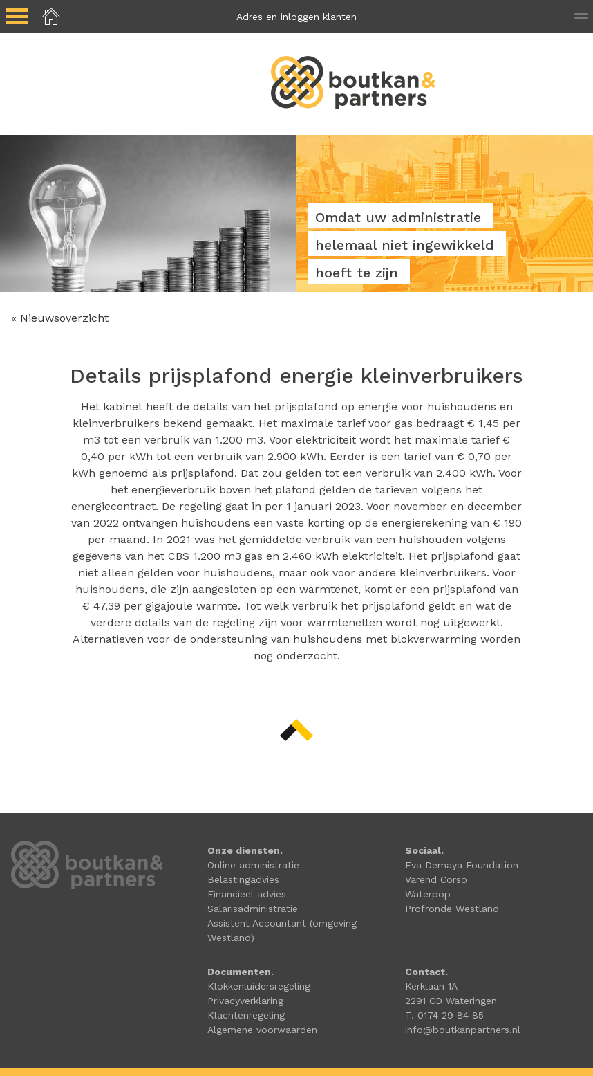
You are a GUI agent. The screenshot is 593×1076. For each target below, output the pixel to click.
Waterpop (428, 894)
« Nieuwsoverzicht (60, 318)
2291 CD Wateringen (451, 1000)
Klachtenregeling (246, 1015)
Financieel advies (246, 894)
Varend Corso (436, 879)
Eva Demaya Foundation (461, 864)
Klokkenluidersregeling (258, 986)
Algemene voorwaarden (262, 1029)
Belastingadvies (243, 879)
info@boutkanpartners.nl (462, 1029)
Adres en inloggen (296, 16)
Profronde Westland (452, 908)
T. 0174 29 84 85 (444, 1015)
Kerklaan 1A (431, 986)
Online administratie (253, 864)
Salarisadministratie (252, 908)
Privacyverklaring (245, 1000)
